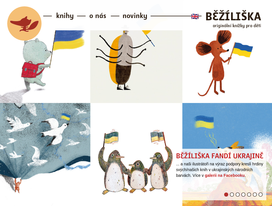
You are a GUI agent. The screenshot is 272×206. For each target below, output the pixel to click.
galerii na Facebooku (225, 175)
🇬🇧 (195, 16)
